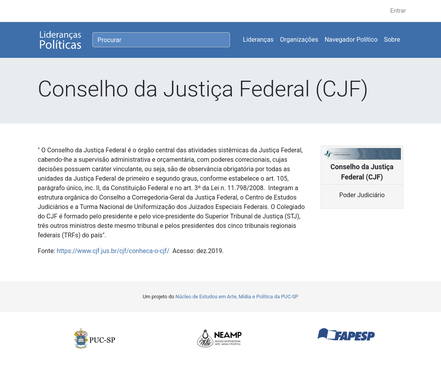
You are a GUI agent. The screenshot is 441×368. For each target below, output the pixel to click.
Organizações (299, 39)
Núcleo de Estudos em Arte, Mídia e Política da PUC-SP (237, 297)
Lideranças (258, 39)
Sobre (392, 39)
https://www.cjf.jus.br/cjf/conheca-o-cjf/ (113, 251)
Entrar (398, 10)
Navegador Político (351, 39)
